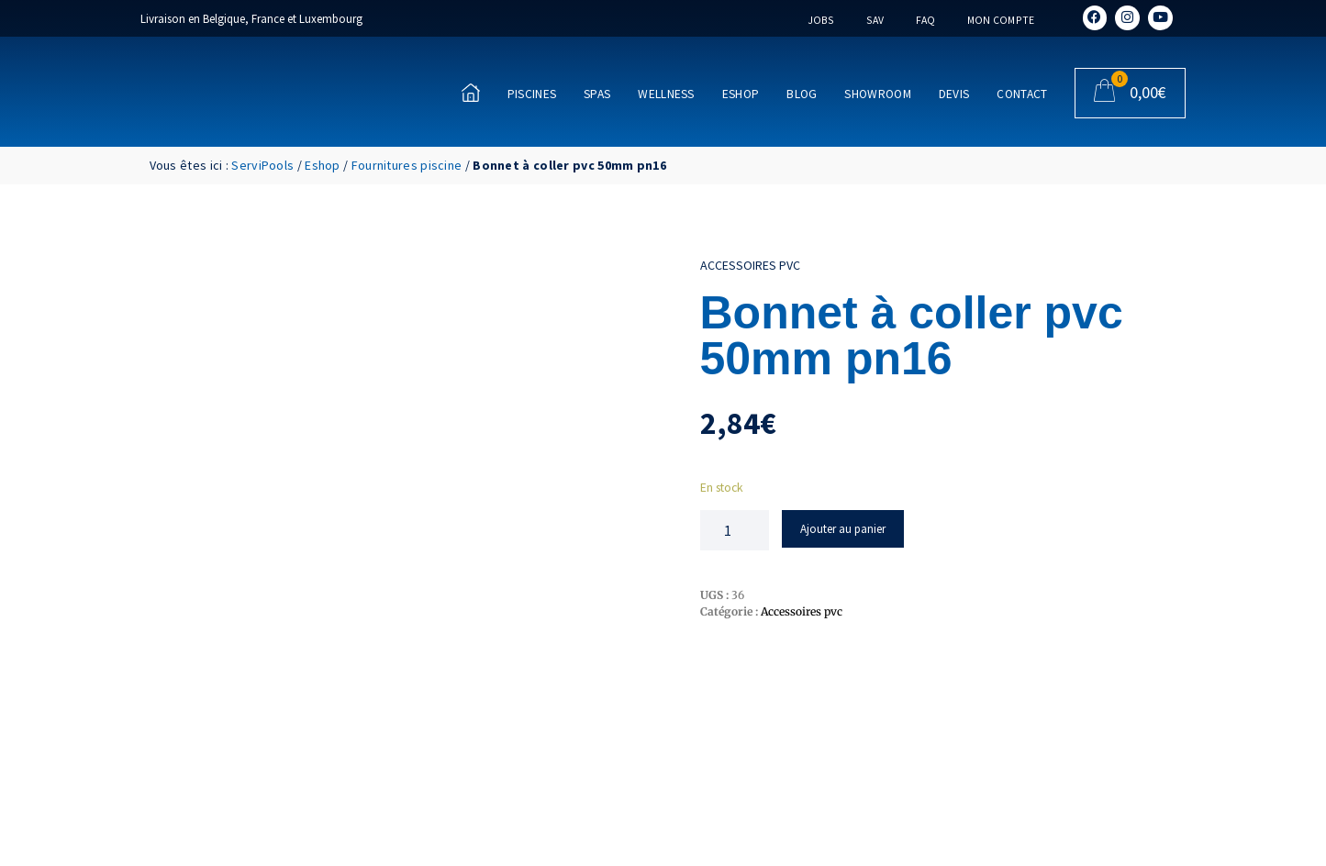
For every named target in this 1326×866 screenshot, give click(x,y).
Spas (597, 94)
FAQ (925, 20)
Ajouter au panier (843, 529)
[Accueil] (471, 92)
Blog (801, 94)
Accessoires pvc (750, 265)
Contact (1022, 94)
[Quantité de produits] (734, 530)
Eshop (741, 94)
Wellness (666, 94)
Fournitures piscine (406, 165)
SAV (874, 20)
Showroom (877, 94)
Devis (954, 94)
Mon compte (1000, 20)
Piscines (531, 94)
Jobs (819, 20)
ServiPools (262, 165)
